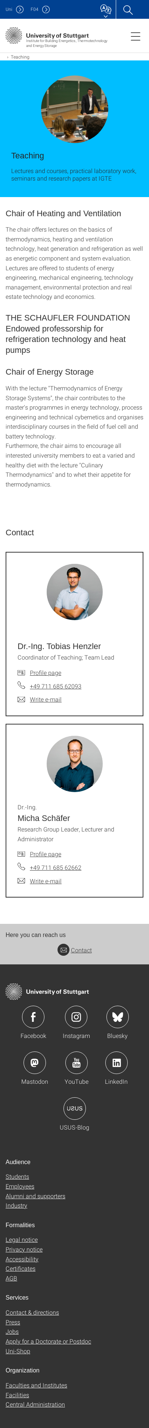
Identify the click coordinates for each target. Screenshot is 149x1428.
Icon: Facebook (33, 1017)
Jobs (12, 1331)
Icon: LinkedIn (116, 1062)
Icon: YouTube (76, 1062)
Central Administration (35, 1404)
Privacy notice (24, 1249)
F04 (34, 9)
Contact (75, 950)
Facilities (17, 1395)
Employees (20, 1186)
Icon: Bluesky (117, 1017)
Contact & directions (32, 1312)
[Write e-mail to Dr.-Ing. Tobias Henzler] (40, 699)
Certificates (20, 1268)
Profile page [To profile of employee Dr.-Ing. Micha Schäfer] (45, 854)
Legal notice (22, 1239)
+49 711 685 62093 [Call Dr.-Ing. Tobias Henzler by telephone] (55, 686)
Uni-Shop (18, 1351)
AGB (11, 1278)
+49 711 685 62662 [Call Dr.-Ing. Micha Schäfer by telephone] (55, 867)
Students (17, 1176)
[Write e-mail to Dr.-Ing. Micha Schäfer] (40, 881)
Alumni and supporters (35, 1196)
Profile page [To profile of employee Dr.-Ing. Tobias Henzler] (45, 672)
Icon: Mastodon (35, 1062)
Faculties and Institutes (36, 1385)
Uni (9, 9)
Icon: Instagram (76, 1017)
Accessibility (22, 1259)
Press (13, 1322)
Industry (16, 1205)
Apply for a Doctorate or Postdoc (48, 1341)
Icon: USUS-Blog (74, 1108)
